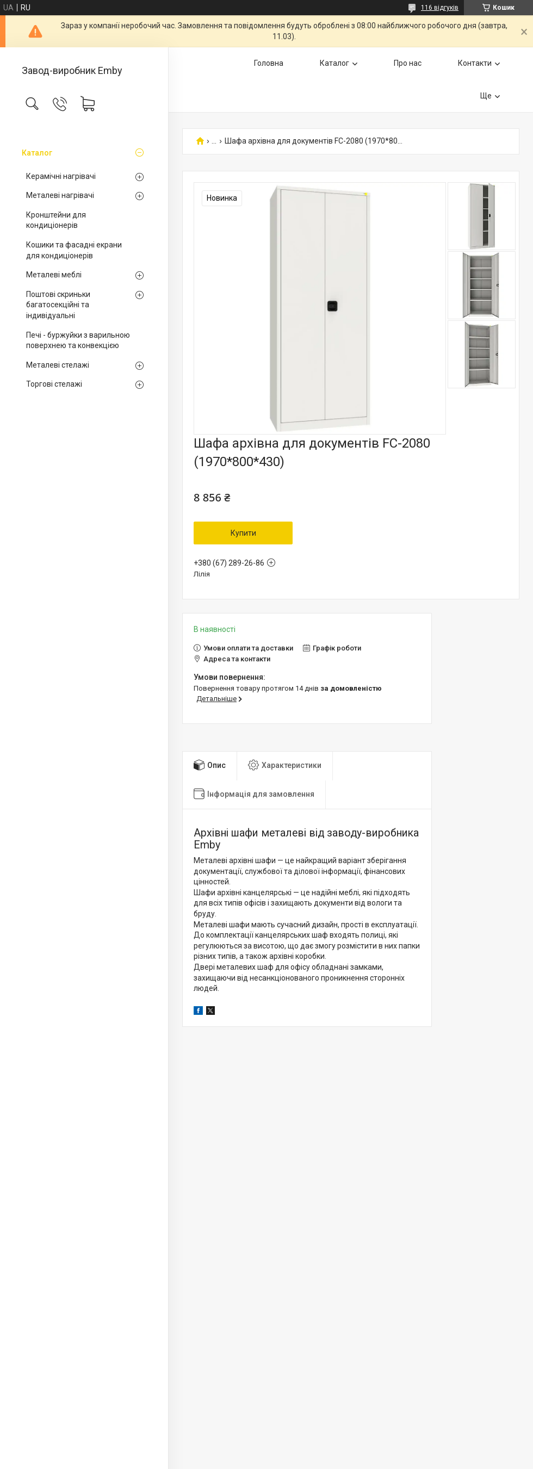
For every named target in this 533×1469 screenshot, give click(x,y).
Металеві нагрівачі (60, 195)
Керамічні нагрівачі (61, 176)
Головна (268, 63)
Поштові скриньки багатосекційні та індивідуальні (58, 305)
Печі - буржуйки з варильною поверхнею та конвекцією (78, 340)
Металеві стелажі (57, 365)
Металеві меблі (54, 274)
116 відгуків (439, 7)
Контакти (475, 63)
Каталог (37, 152)
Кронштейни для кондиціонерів (56, 220)
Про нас (408, 63)
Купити (243, 533)
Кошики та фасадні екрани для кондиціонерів (74, 250)
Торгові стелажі (54, 384)
